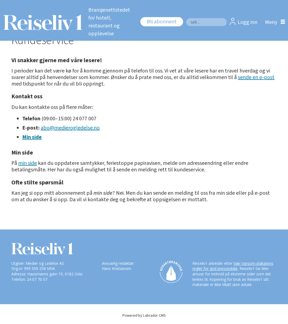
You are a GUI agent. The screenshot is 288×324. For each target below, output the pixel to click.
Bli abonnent (162, 22)
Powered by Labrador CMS (144, 315)
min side (27, 163)
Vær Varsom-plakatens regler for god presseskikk (232, 266)
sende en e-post (256, 77)
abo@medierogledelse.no (70, 128)
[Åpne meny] (274, 22)
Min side (32, 137)
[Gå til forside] (41, 22)
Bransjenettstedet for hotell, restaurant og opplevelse (109, 21)
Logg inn (247, 22)
